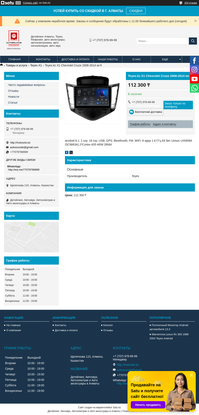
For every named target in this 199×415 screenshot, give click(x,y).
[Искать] (193, 41)
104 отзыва (190, 2)
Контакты (43, 59)
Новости (13, 96)
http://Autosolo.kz (20, 142)
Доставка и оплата (75, 59)
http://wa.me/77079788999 (23, 169)
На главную (13, 325)
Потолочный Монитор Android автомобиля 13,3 (169, 327)
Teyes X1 (36, 65)
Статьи (12, 102)
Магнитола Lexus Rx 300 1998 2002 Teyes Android (169, 336)
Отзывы (13, 90)
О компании (13, 330)
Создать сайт (30, 2)
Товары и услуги (16, 65)
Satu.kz (117, 407)
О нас (136, 59)
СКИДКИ (135, 11)
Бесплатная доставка (148, 111)
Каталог (108, 325)
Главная (14, 59)
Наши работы (108, 59)
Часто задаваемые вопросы (26, 85)
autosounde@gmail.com (24, 147)
